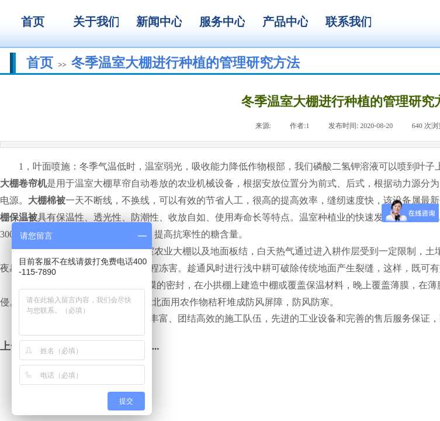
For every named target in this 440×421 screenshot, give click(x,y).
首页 (39, 62)
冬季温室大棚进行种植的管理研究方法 (185, 62)
